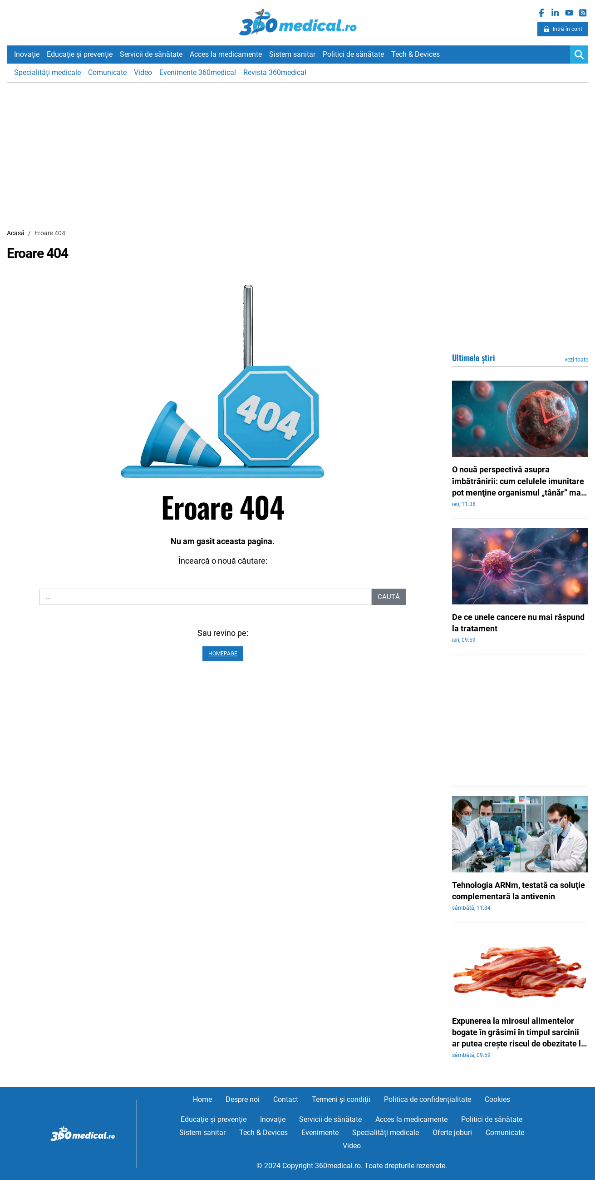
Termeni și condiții (341, 1099)
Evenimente (320, 1132)
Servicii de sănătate (151, 54)
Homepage (222, 653)
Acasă (16, 233)
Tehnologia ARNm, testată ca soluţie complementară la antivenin (518, 890)
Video (143, 72)
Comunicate (107, 72)
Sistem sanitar (292, 54)
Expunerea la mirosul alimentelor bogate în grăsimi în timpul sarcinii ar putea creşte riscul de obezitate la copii (518, 1033)
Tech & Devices (415, 54)
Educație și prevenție (80, 54)
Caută (389, 597)
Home (202, 1099)
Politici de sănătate (353, 54)
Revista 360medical (274, 72)
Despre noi (243, 1099)
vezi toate (576, 360)
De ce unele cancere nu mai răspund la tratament (518, 622)
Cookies (497, 1099)
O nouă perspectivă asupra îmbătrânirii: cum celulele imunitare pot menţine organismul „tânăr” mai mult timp (518, 481)
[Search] (579, 54)
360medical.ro (297, 22)
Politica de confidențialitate (427, 1099)
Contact (285, 1099)
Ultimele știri (473, 357)
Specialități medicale (47, 72)
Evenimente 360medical (197, 72)
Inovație (26, 54)
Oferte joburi (452, 1132)
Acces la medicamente (226, 54)
